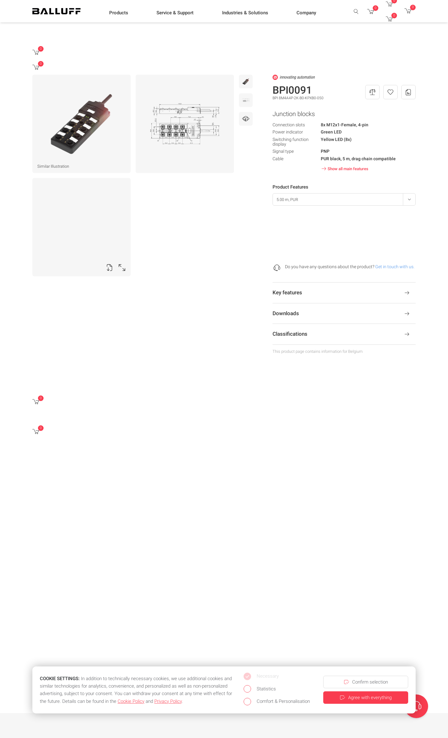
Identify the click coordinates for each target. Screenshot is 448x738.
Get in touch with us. (394, 266)
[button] (118, 13)
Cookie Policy (131, 701)
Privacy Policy (168, 701)
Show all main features (344, 168)
